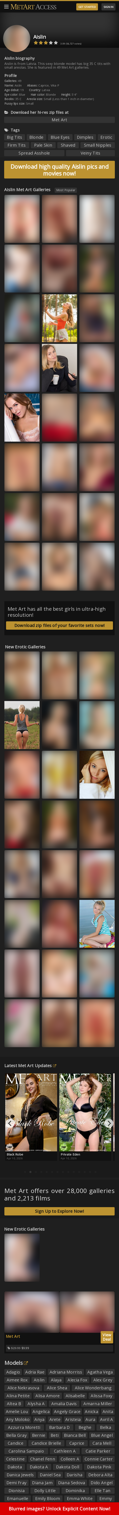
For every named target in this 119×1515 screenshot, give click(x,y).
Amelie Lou (17, 1411)
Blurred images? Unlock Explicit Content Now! (59, 1508)
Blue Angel (102, 1435)
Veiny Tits (90, 153)
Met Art (59, 120)
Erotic (106, 137)
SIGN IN (108, 7)
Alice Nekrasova (23, 1388)
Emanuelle (17, 1498)
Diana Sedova (71, 1482)
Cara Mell (102, 1443)
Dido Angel (102, 1482)
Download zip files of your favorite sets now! (59, 625)
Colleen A (70, 1459)
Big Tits (14, 137)
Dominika (75, 1490)
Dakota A (39, 1467)
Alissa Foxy (101, 1396)
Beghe (85, 1427)
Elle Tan (102, 1490)
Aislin (39, 36)
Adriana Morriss (66, 1372)
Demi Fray (16, 1482)
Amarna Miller (97, 1403)
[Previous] (10, 1123)
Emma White (80, 1498)
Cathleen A (65, 1451)
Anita (108, 1411)
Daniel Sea (50, 1475)
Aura (90, 1419)
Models (16, 1362)
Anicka (91, 1411)
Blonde (36, 137)
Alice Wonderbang (93, 1388)
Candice (15, 1443)
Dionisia (17, 1490)
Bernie (38, 1435)
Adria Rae (34, 1372)
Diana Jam (42, 1482)
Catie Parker (98, 1451)
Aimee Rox (17, 1380)
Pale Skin (43, 145)
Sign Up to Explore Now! (59, 1211)
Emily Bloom (47, 1498)
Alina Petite (18, 1396)
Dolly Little (45, 1490)
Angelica (41, 1411)
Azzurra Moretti (24, 1427)
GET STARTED (87, 7)
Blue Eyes (60, 137)
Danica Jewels (20, 1475)
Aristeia (73, 1419)
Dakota (15, 1467)
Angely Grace (67, 1411)
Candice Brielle (46, 1443)
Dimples (85, 137)
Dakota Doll (67, 1467)
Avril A (106, 1419)
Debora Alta (100, 1475)
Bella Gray (16, 1435)
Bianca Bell (75, 1435)
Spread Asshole (34, 153)
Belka (105, 1427)
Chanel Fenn (42, 1459)
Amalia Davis (64, 1403)
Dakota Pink (99, 1467)
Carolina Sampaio (26, 1451)
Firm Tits (17, 145)
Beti (55, 1435)
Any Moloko (18, 1419)
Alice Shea (57, 1388)
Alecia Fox (77, 1380)
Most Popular (65, 190)
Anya (39, 1419)
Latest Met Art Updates (30, 1065)
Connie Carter (99, 1459)
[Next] (108, 1123)
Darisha (74, 1475)
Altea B (14, 1403)
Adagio (13, 1372)
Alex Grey (103, 1380)
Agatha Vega (100, 1372)
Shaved (68, 145)
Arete (55, 1419)
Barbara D (59, 1427)
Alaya (56, 1380)
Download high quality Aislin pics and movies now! (59, 170)
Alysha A (36, 1403)
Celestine (15, 1459)
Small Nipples (97, 145)
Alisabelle (75, 1396)
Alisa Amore (47, 1396)
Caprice (76, 1443)
